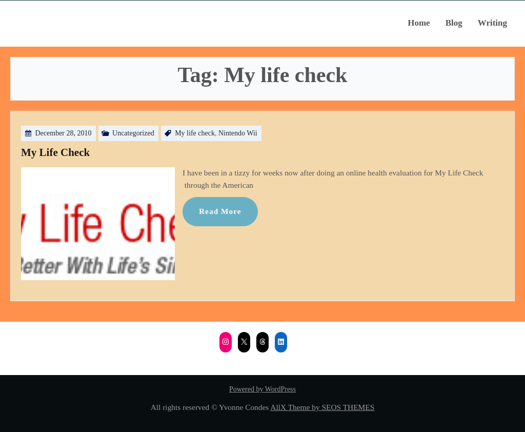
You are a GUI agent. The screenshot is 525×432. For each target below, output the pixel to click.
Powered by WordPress (262, 389)
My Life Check (55, 152)
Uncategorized (133, 133)
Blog (454, 23)
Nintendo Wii (237, 133)
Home (419, 23)
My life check (195, 133)
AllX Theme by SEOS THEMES (322, 407)
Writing (492, 23)
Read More (220, 211)
